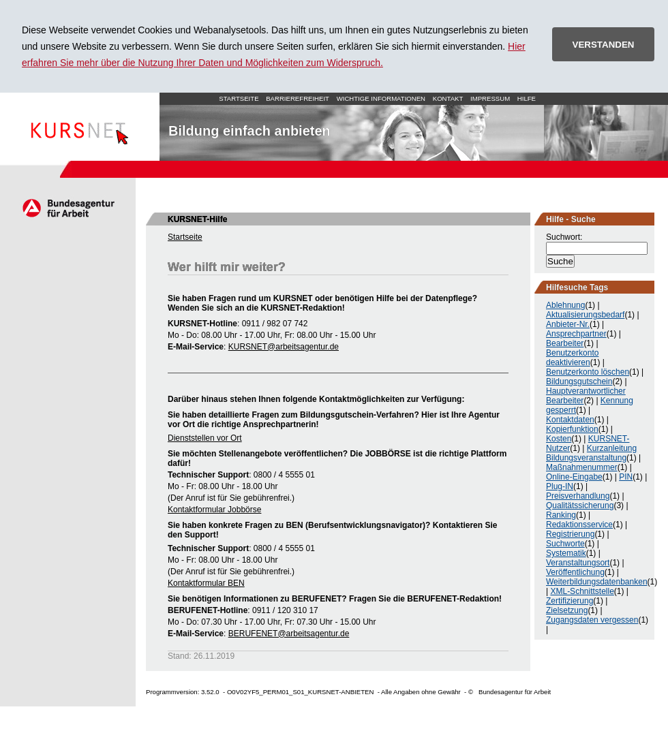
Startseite (80, 127)
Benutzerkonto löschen (587, 372)
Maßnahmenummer (582, 467)
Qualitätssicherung (579, 505)
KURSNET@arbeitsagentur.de (283, 347)
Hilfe (526, 98)
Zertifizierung (569, 601)
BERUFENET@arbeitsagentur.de (289, 633)
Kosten (558, 438)
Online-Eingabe (574, 477)
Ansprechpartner (576, 334)
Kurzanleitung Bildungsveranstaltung (591, 453)
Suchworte (565, 543)
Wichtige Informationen (381, 98)
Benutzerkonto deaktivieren (572, 357)
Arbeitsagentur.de (68, 208)
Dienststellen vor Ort (205, 438)
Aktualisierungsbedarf (585, 314)
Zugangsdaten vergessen (592, 620)
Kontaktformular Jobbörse (214, 509)
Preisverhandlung (577, 496)
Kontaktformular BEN (206, 583)
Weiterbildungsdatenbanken (597, 582)
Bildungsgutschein (579, 381)
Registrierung (570, 534)
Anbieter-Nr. (568, 324)
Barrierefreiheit (297, 98)
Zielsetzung (567, 610)
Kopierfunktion (572, 429)
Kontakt (448, 98)
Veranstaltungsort (577, 562)
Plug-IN (559, 486)
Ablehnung (565, 305)
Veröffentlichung (575, 572)
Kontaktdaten (570, 419)
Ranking (561, 515)
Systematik (566, 553)
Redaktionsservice (579, 524)
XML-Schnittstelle (581, 591)
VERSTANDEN (604, 45)
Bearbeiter (564, 343)
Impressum (490, 98)
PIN (626, 477)
